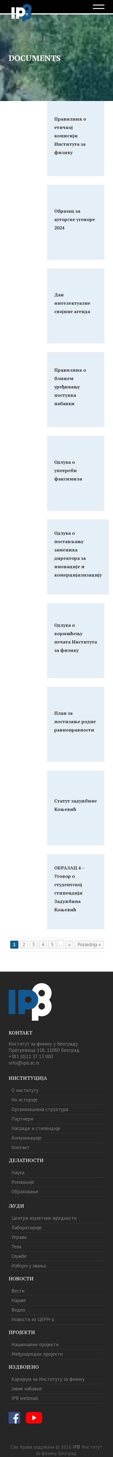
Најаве (18, 1300)
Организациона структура (39, 1109)
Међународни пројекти (37, 1354)
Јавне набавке (26, 1388)
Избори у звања (28, 1266)
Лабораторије (26, 1227)
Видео (18, 1310)
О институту (24, 1090)
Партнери (22, 1119)
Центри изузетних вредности (44, 1218)
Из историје (24, 1100)
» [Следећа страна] (69, 944)
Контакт (20, 1147)
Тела (16, 1246)
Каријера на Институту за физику (48, 1379)
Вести (17, 1291)
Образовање (24, 1191)
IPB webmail (24, 1398)
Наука (17, 1172)
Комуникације (26, 1138)
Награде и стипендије (35, 1128)
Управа (18, 1237)
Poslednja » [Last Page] (89, 944)
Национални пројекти (35, 1344)
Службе (19, 1256)
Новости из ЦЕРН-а (32, 1319)
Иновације (22, 1182)
